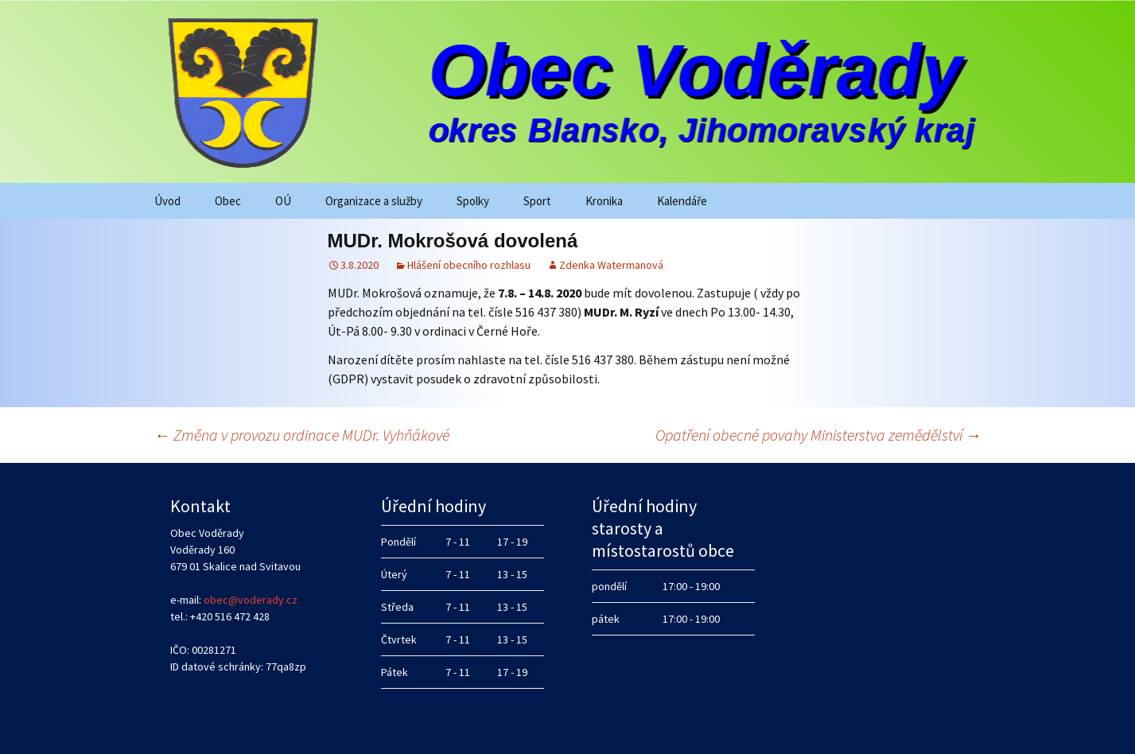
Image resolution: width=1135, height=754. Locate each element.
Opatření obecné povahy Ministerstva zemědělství (818, 435)
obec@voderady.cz (250, 600)
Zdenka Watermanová (611, 265)
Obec (228, 200)
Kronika (604, 200)
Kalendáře (682, 200)
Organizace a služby (373, 200)
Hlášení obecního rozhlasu (469, 265)
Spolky (473, 200)
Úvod (167, 200)
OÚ (283, 200)
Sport (537, 200)
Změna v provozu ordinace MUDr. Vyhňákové (301, 435)
